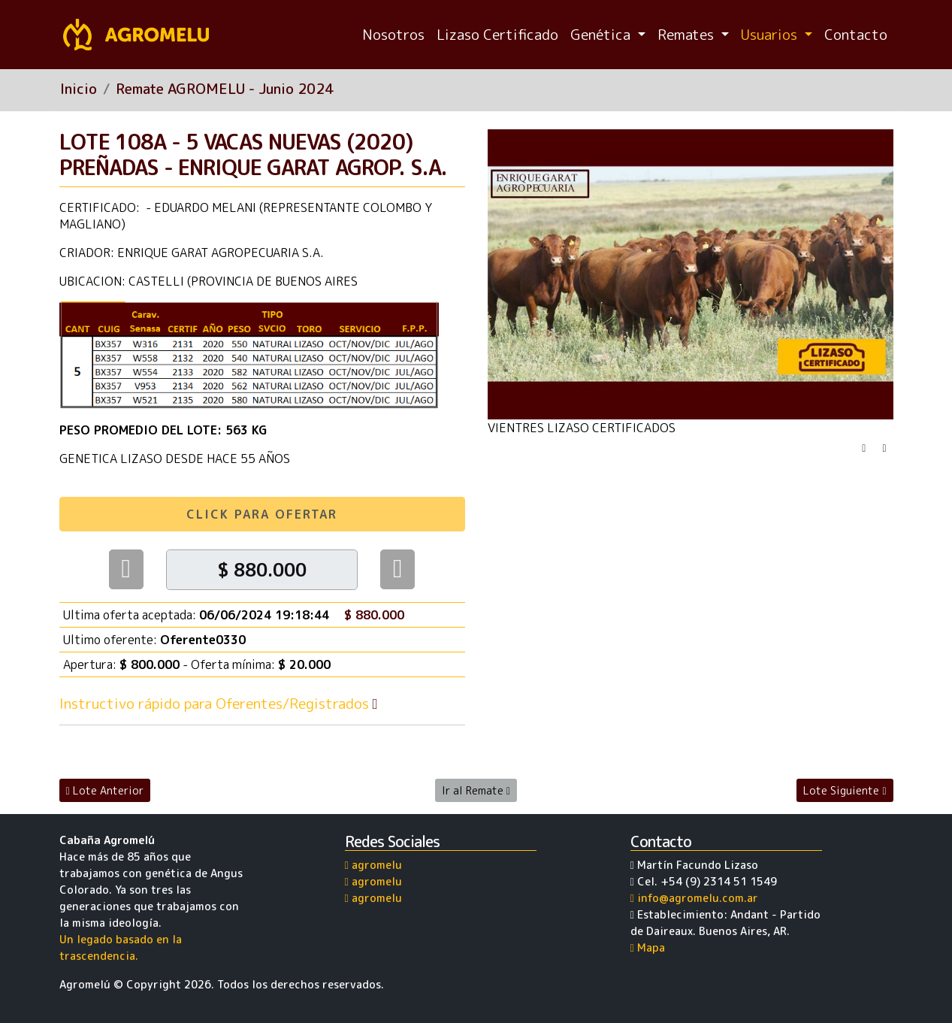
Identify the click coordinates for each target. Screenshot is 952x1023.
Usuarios (771, 34)
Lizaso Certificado (497, 34)
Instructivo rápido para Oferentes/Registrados (220, 703)
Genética (602, 34)
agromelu (373, 865)
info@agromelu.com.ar (694, 898)
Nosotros (393, 34)
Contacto (855, 34)
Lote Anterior (105, 790)
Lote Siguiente (844, 790)
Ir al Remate (476, 790)
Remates (687, 34)
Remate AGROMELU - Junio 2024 (225, 88)
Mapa (647, 947)
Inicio (78, 88)
